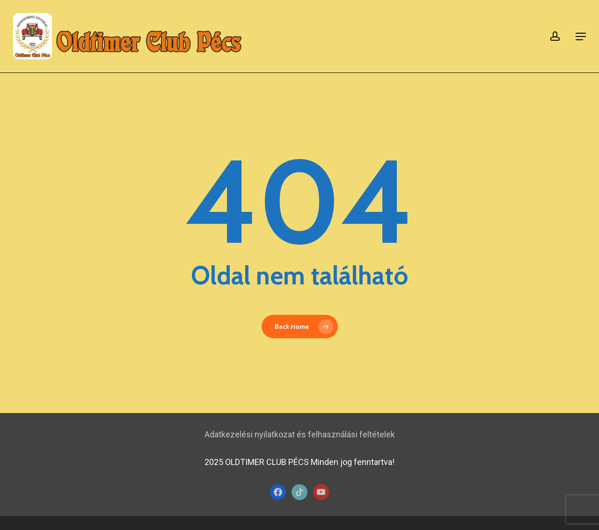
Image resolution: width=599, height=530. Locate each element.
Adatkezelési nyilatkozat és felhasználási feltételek (300, 434)
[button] (581, 36)
